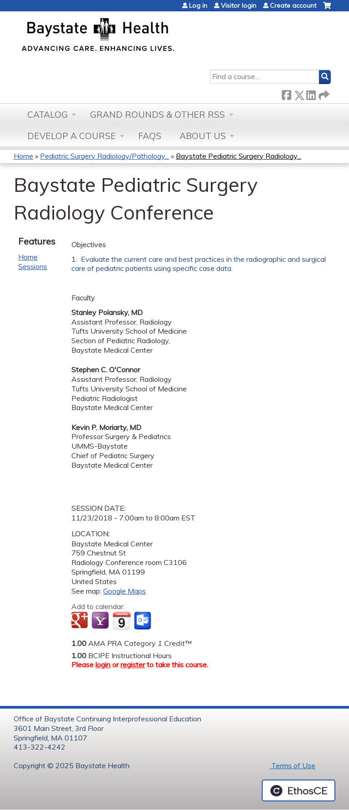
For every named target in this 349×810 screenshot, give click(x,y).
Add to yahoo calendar (101, 621)
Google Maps (124, 590)
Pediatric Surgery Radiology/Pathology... (104, 155)
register (132, 664)
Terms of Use (292, 765)
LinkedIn (310, 93)
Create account (293, 5)
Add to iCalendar (121, 620)
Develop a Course (71, 135)
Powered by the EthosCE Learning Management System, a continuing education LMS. (298, 790)
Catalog (47, 114)
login (102, 664)
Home (23, 155)
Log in (198, 5)
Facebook (286, 93)
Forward (323, 93)
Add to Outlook (143, 621)
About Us (202, 135)
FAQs (149, 135)
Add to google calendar (80, 621)
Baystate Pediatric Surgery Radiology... (238, 155)
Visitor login (238, 5)
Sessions (32, 266)
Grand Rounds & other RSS (157, 114)
